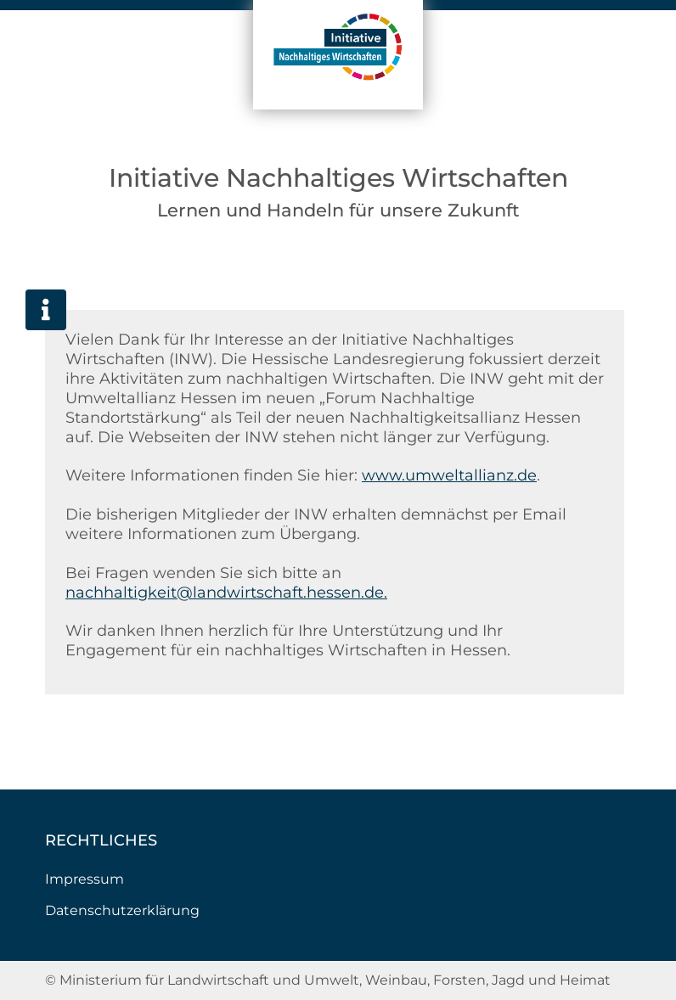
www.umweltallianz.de (449, 475)
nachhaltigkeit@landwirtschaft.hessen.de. (226, 592)
